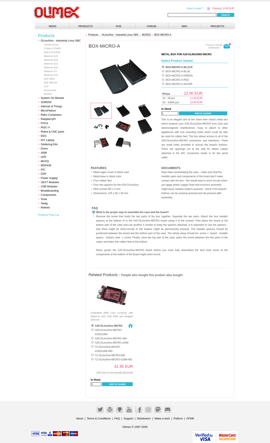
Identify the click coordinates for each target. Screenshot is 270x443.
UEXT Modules (50, 182)
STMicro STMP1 (52, 48)
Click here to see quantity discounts (114, 372)
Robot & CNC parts (52, 131)
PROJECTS (217, 26)
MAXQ (45, 161)
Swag (44, 203)
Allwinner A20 (51, 56)
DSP (43, 173)
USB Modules (49, 186)
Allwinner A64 (51, 60)
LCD (46, 86)
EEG (43, 135)
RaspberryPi (48, 119)
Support (128, 418)
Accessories (50, 90)
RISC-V (45, 127)
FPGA (44, 123)
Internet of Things (51, 106)
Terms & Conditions (99, 418)
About (79, 418)
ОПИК (190, 418)
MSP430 (46, 165)
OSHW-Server (51, 44)
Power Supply (49, 178)
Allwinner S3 (50, 71)
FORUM (151, 26)
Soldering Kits (49, 144)
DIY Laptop (47, 140)
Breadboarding (50, 190)
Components (48, 194)
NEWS (52, 26)
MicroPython (48, 110)
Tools (44, 199)
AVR (43, 156)
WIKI (184, 26)
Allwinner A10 (51, 67)
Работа (178, 418)
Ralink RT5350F (52, 52)
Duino (44, 148)
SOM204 (46, 102)
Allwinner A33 (51, 75)
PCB (118, 26)
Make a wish (162, 418)
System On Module (52, 97)
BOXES (48, 94)
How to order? (195, 8)
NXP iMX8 (49, 79)
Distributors (144, 418)
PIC (43, 169)
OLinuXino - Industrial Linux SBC (61, 40)
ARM (44, 152)
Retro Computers (51, 114)
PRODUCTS (85, 26)
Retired (45, 207)
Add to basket (202, 113)
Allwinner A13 (51, 63)
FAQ (117, 418)
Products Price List (48, 214)
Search (225, 14)
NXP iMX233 (50, 82)
